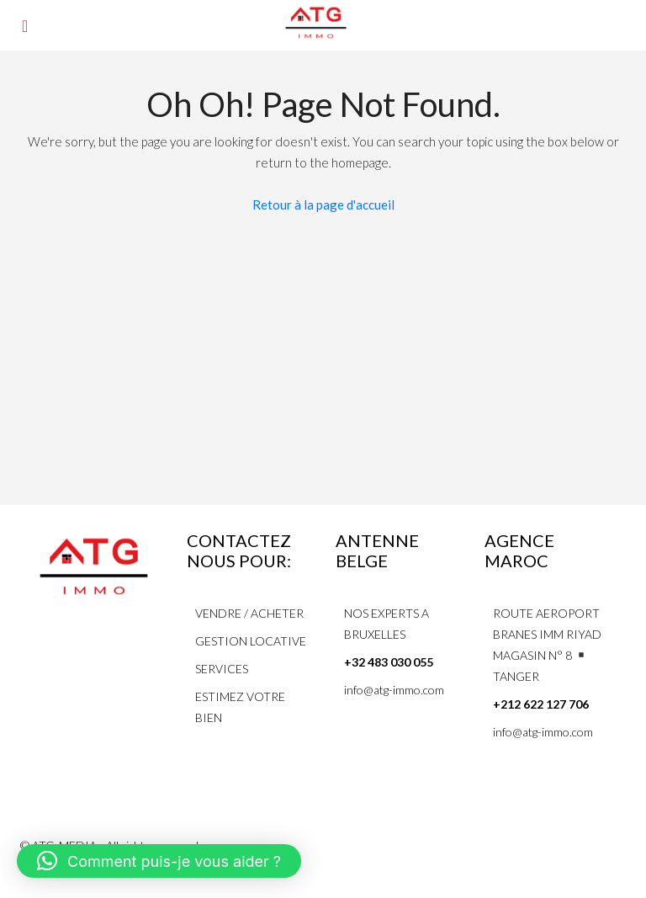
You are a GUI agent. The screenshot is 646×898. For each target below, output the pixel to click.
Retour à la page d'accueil (323, 204)
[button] (159, 861)
